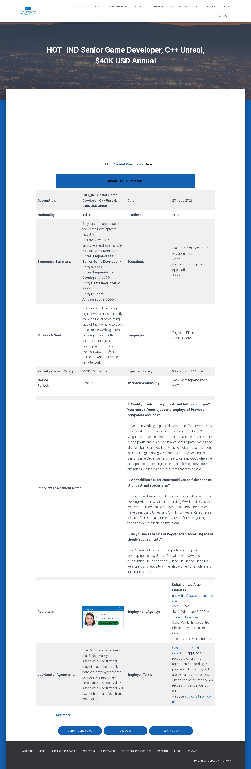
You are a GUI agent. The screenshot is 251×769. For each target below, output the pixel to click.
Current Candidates (116, 6)
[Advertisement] (125, 130)
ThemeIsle (225, 760)
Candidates (158, 6)
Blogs (225, 6)
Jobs (96, 6)
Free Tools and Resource (185, 6)
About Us (81, 6)
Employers (139, 6)
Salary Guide (171, 730)
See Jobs (125, 730)
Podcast (211, 6)
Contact (223, 15)
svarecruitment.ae (185, 617)
